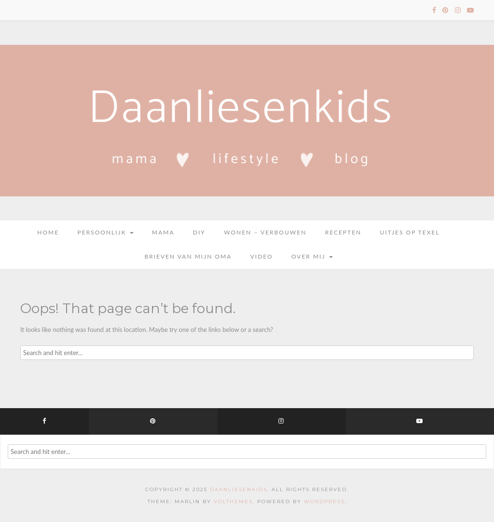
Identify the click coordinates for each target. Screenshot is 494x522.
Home (48, 232)
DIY (199, 232)
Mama (163, 232)
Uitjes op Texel (410, 232)
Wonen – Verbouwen (265, 232)
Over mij (312, 256)
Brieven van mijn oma (188, 256)
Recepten (343, 232)
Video (261, 256)
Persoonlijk (106, 232)
